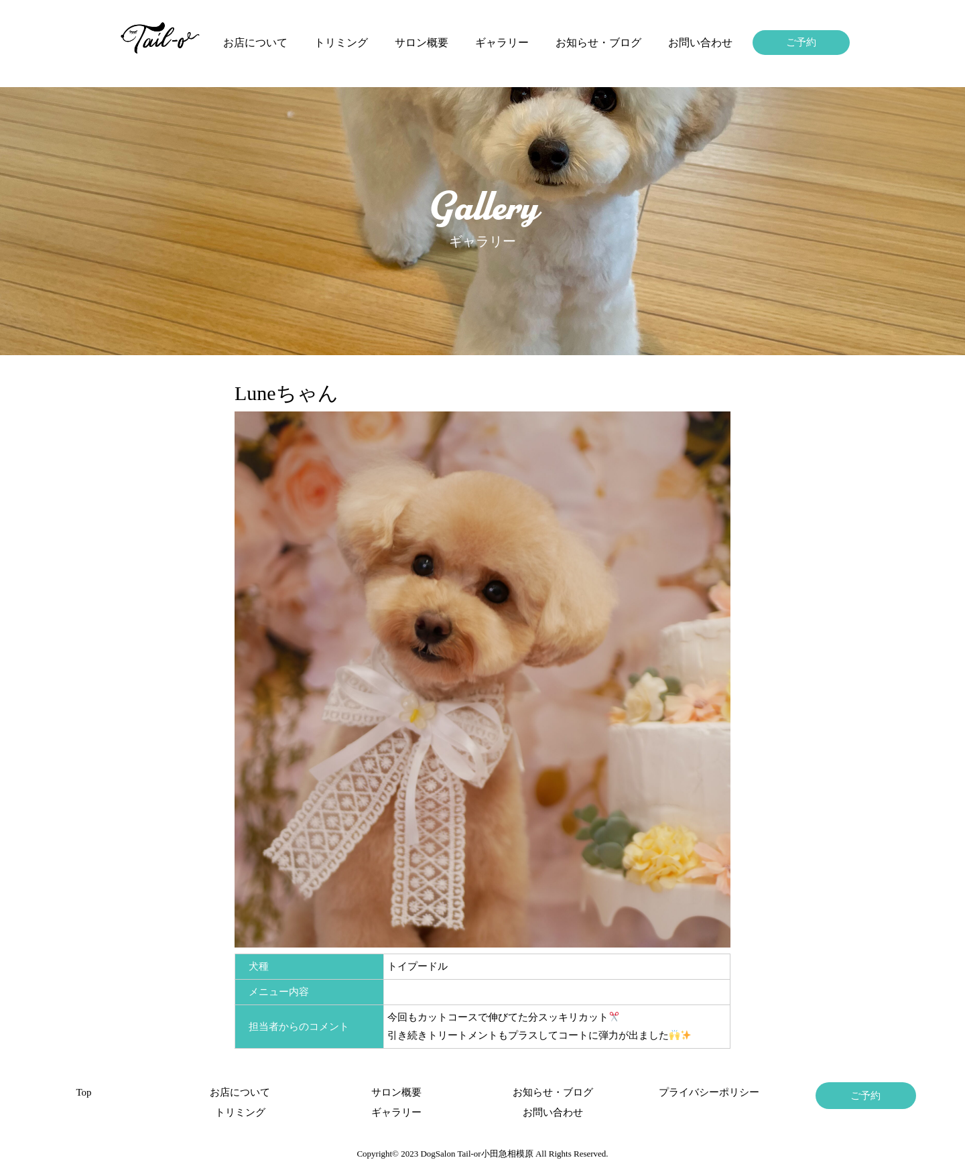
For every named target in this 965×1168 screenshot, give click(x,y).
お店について (255, 42)
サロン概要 (421, 42)
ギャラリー (502, 42)
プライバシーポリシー (709, 1092)
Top (83, 1092)
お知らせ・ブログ (598, 42)
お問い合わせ (700, 42)
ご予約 (801, 42)
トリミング (341, 42)
